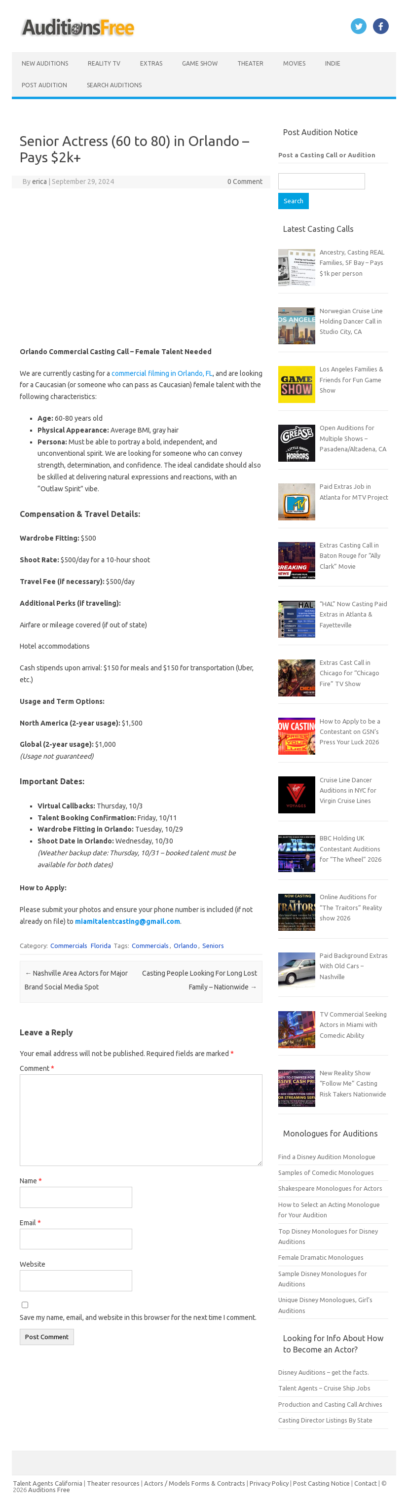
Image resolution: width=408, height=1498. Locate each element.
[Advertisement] (141, 267)
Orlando (185, 945)
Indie (332, 63)
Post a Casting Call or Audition (326, 154)
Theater (250, 63)
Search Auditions (114, 85)
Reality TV (104, 63)
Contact (366, 1483)
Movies (294, 63)
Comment (37, 1068)
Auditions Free (49, 1489)
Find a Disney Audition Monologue (326, 1156)
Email (30, 1223)
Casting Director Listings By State (325, 1420)
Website (32, 1264)
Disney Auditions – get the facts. (323, 1372)
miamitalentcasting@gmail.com (127, 921)
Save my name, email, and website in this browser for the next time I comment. (138, 1317)
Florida (101, 945)
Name (31, 1181)
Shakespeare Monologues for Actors (330, 1188)
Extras (151, 63)
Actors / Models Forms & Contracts (194, 1483)
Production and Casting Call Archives (330, 1404)
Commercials (68, 945)
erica (39, 181)
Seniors (213, 945)
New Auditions (45, 63)
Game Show (200, 63)
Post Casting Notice (321, 1483)
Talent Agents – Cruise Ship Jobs (324, 1388)
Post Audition (44, 85)
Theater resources (113, 1483)
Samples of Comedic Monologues (326, 1172)
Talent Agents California (47, 1483)
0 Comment (244, 181)
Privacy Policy (270, 1483)
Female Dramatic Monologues (321, 1257)
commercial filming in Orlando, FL (162, 373)
